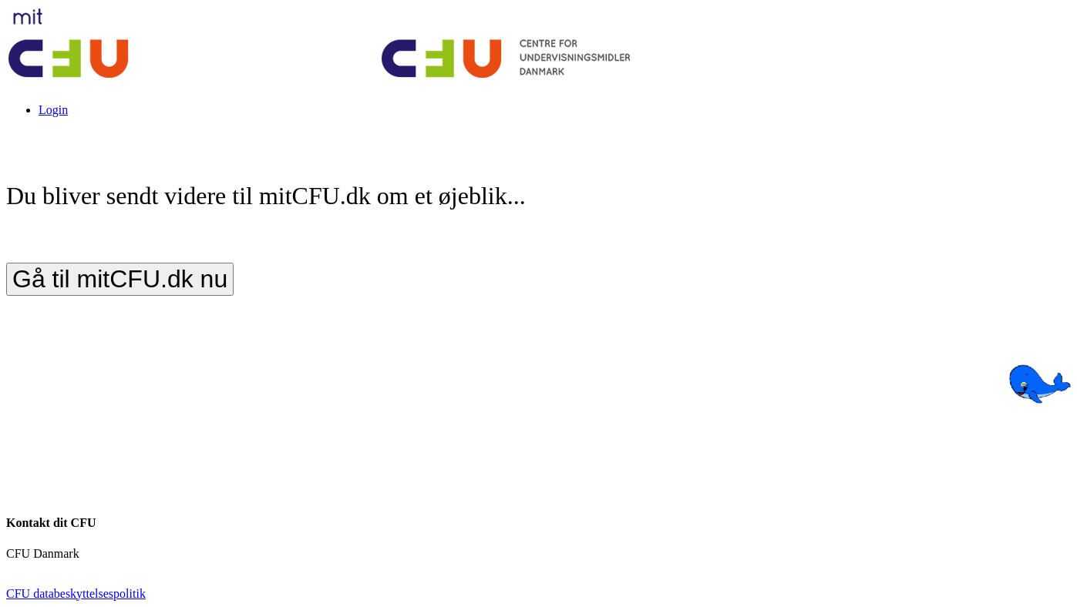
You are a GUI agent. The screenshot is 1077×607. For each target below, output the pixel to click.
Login (53, 109)
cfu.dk (21, 567)
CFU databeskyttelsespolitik (76, 593)
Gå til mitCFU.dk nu (119, 279)
